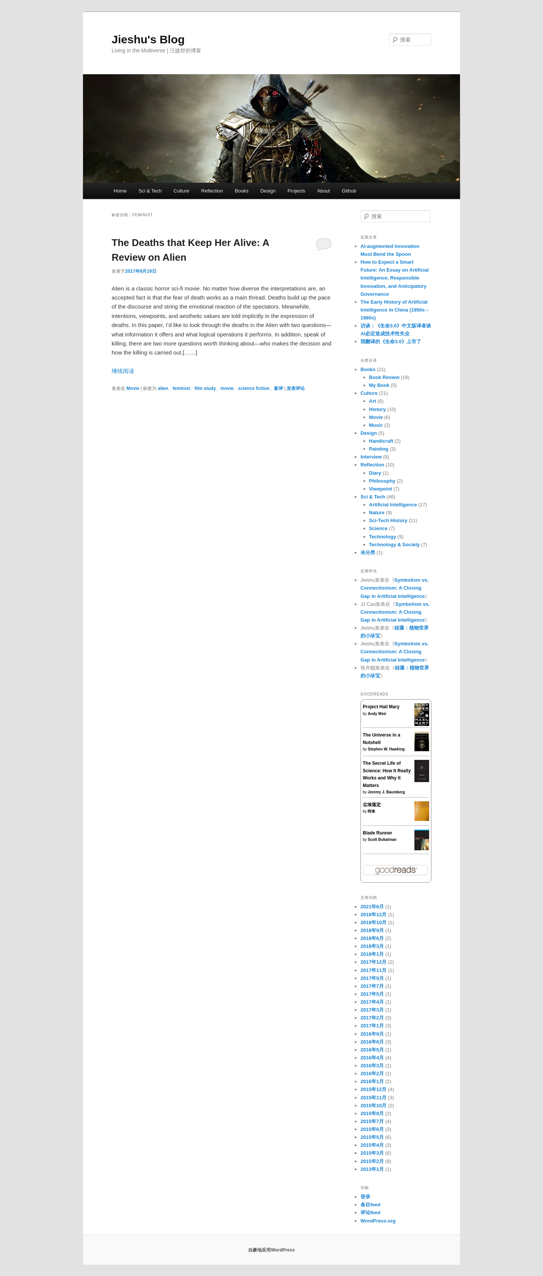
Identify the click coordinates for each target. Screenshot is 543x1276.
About (323, 191)
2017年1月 (372, 1025)
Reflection (212, 191)
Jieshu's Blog (148, 39)
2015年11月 (373, 1097)
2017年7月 (372, 986)
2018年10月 (373, 922)
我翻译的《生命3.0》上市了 (390, 341)
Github (349, 191)
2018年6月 (372, 938)
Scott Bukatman (382, 839)
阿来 (371, 811)
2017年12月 (373, 962)
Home (120, 191)
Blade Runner (377, 833)
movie (227, 388)
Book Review (384, 377)
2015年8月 (372, 1113)
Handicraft (381, 441)
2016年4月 (372, 1058)
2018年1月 (372, 954)
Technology (382, 536)
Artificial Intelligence (393, 504)
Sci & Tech (149, 191)
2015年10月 (373, 1105)
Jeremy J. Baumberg (386, 792)
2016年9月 (372, 1034)
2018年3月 (372, 946)
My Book (379, 385)
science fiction (253, 388)
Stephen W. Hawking (386, 749)
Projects (296, 191)
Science (378, 528)
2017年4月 (372, 1002)
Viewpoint (380, 489)
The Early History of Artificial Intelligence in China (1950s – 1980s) (394, 310)
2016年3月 (372, 1065)
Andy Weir (377, 714)
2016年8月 (372, 1042)
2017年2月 (372, 1018)
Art (372, 401)
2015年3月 (372, 1153)
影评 (278, 388)
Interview (371, 457)
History (377, 409)
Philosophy (382, 481)
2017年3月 (372, 1010)
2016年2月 (372, 1073)
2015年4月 (372, 1145)
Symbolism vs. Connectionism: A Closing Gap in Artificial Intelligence (394, 588)
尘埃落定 (372, 804)
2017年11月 (373, 970)
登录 (365, 1197)
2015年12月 (373, 1089)
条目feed (370, 1204)
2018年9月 (372, 930)
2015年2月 (372, 1161)
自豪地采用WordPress (271, 1250)
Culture (181, 191)
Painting (378, 449)
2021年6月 (372, 906)
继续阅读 (123, 371)
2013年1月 (372, 1169)
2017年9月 (372, 978)
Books (241, 191)
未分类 (367, 552)
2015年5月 (372, 1137)
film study (205, 388)
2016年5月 (372, 1050)
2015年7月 (372, 1121)
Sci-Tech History (388, 520)
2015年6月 (372, 1129)
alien (163, 388)
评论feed (370, 1212)
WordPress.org (378, 1221)
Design (267, 191)
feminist (181, 388)
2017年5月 (372, 994)
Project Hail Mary (381, 706)
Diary (375, 473)
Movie (132, 388)
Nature (377, 512)
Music (376, 425)
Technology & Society (394, 544)
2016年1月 (372, 1081)
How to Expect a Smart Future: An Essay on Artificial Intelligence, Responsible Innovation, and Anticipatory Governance (394, 278)
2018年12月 (373, 914)
